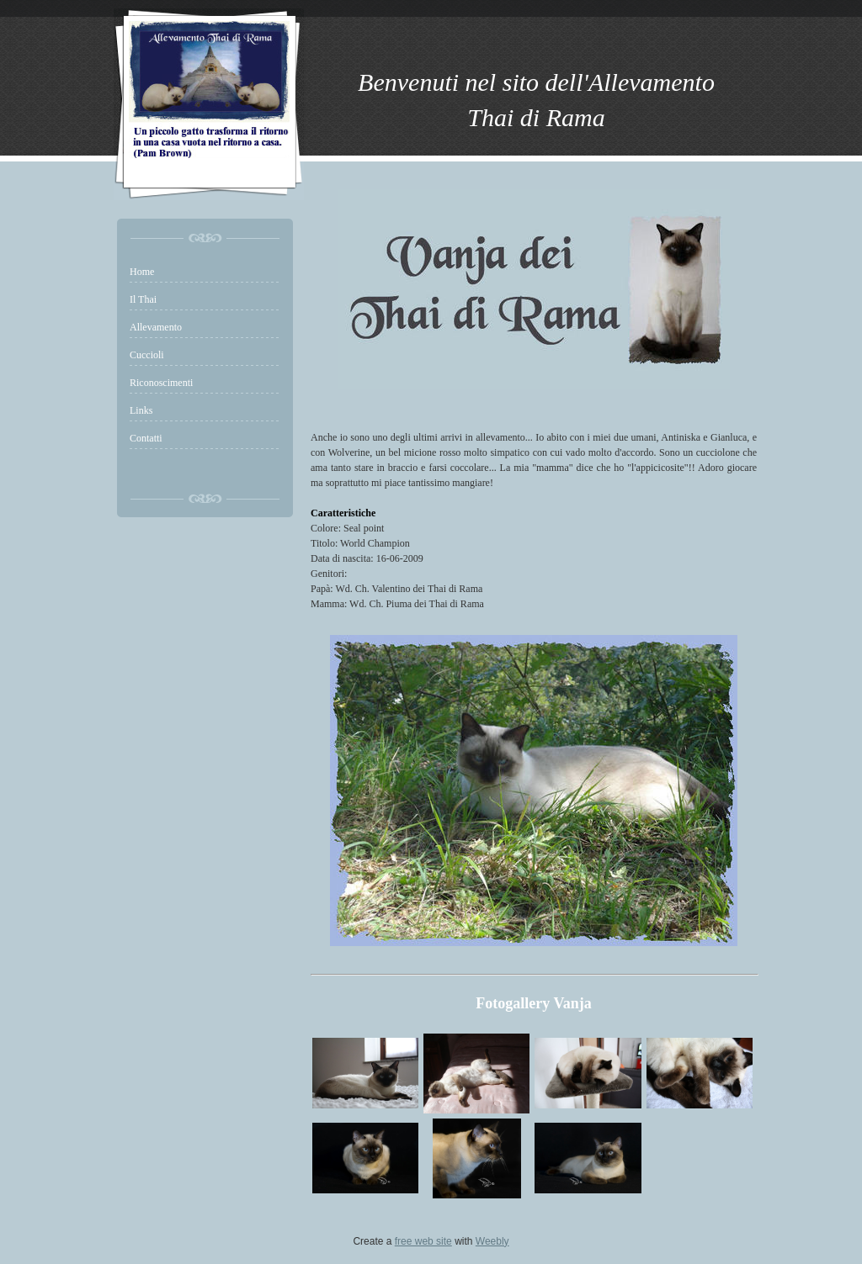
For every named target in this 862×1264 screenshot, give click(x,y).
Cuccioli (147, 355)
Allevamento (156, 327)
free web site (423, 1241)
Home (142, 272)
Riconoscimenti (161, 383)
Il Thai (143, 299)
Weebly (492, 1241)
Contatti (146, 438)
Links (141, 410)
